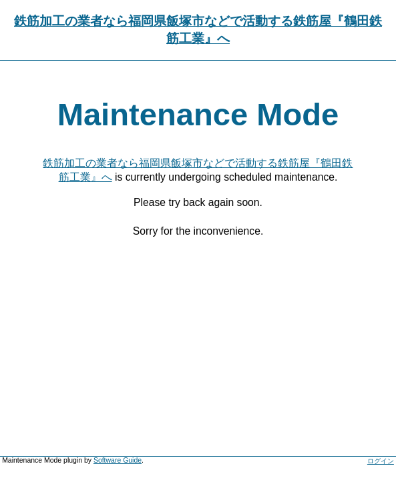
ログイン (380, 461)
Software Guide (117, 460)
